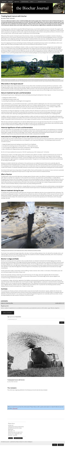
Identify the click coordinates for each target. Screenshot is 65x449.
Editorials (10, 1)
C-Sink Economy (24, 1)
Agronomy (16, 1)
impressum (61, 444)
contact (54, 444)
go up (10, 438)
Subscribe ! (15, 408)
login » (61, 1)
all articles (4, 1)
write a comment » (7, 312)
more (31, 1)
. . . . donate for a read (41, 1)
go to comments (18, 438)
